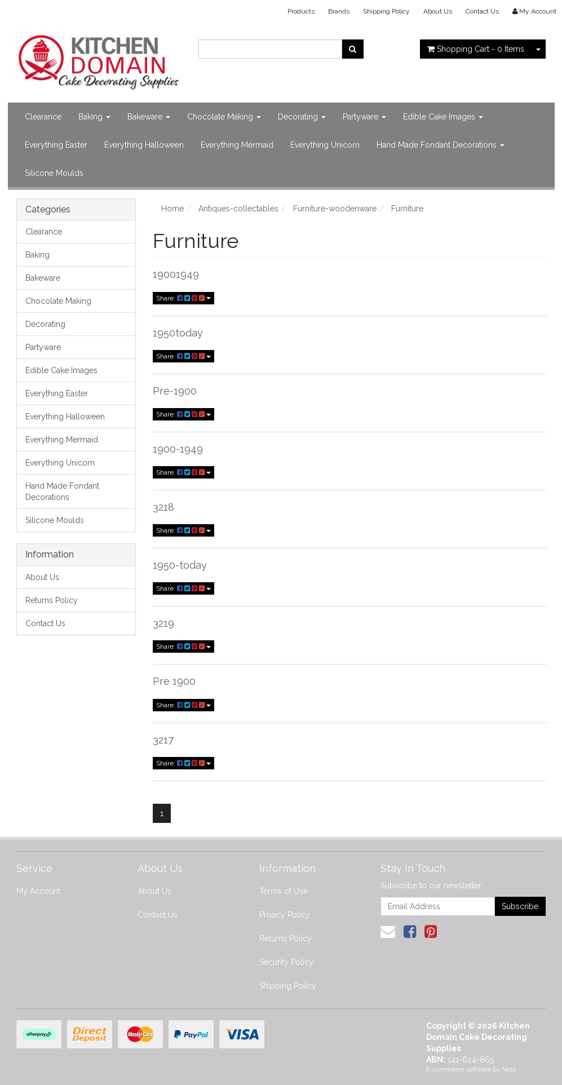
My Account (38, 891)
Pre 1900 (174, 681)
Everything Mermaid (237, 144)
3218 (163, 507)
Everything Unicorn (325, 144)
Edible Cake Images (443, 116)
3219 (163, 623)
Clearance (43, 116)
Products (301, 11)
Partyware (364, 116)
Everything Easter (56, 144)
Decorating (302, 116)
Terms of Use (283, 891)
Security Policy (286, 962)
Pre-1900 (175, 391)
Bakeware (148, 116)
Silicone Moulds (54, 173)
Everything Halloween (144, 144)
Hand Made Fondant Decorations (441, 144)
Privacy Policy (284, 914)
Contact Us (482, 11)
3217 (163, 740)
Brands (338, 11)
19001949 (176, 274)
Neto (509, 1069)
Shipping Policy (386, 11)
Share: (183, 298)
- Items (475, 49)
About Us (437, 11)
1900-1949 (178, 449)
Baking (94, 116)
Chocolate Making (224, 116)
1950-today (180, 565)
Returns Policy (51, 600)
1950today (178, 333)
